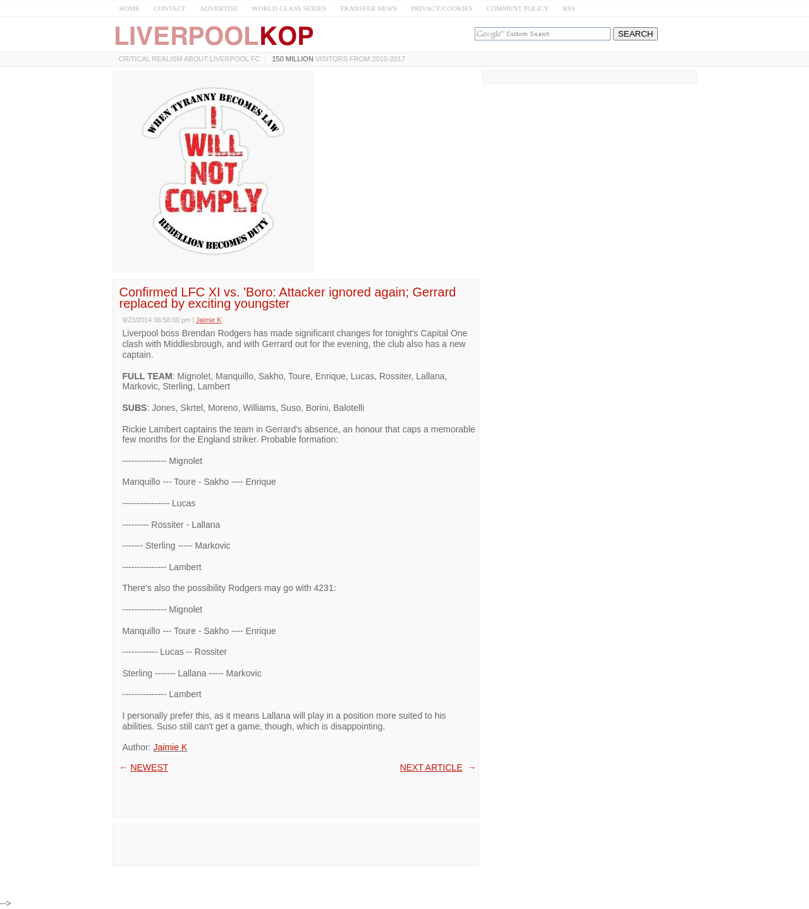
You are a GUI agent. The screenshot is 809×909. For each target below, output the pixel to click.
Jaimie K (171, 747)
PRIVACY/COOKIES (442, 8)
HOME (129, 8)
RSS (569, 8)
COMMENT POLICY (518, 8)
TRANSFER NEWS (368, 8)
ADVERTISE (219, 8)
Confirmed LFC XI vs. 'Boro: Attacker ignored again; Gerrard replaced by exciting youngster (287, 297)
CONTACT (170, 8)
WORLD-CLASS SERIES (289, 8)
